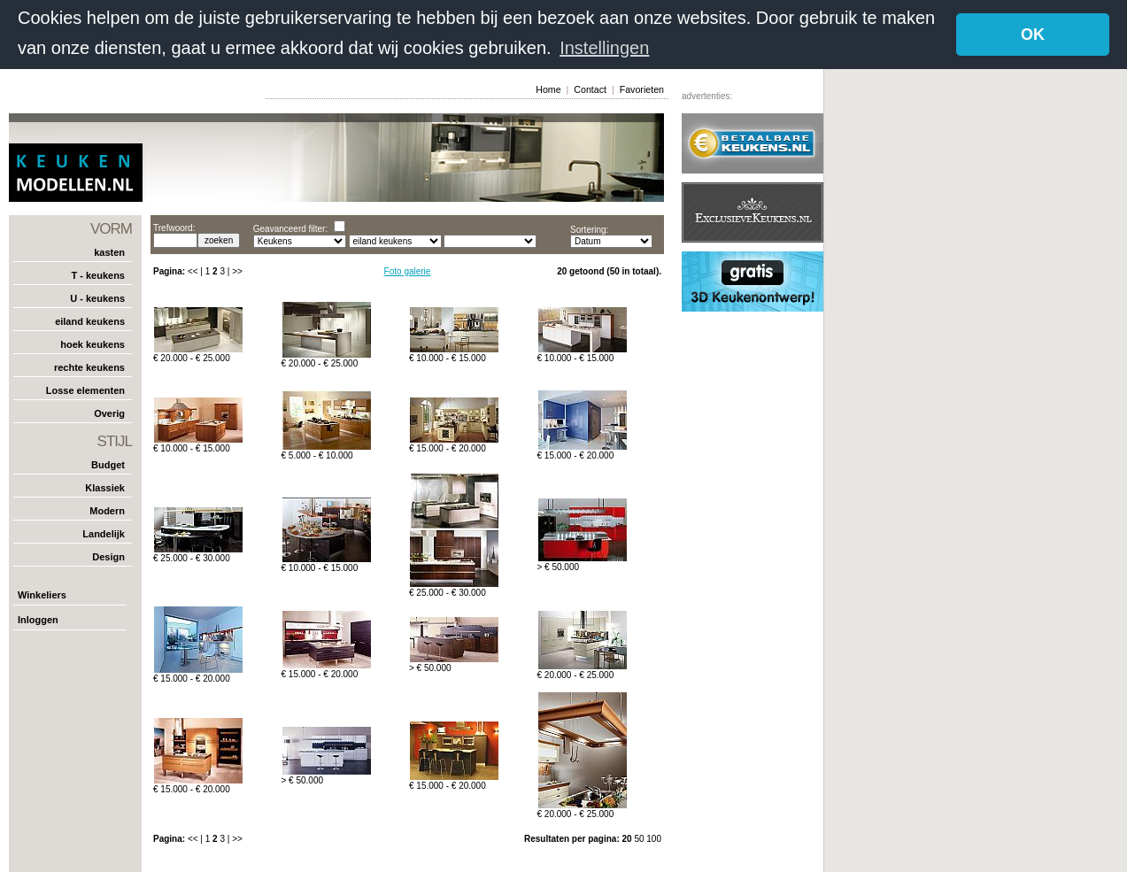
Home (548, 88)
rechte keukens (89, 367)
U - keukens (97, 298)
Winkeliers (42, 595)
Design (108, 557)
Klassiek (105, 487)
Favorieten (642, 88)
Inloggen (38, 619)
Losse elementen (85, 390)
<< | (196, 271)
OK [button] (1033, 34)
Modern (107, 510)
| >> (235, 271)
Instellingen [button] (604, 48)
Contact (590, 88)
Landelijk (103, 534)
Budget (108, 464)
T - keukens (98, 275)
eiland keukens (90, 321)
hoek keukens (92, 344)
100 (653, 839)
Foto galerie (407, 271)
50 (640, 839)
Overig (109, 413)
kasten (109, 252)
